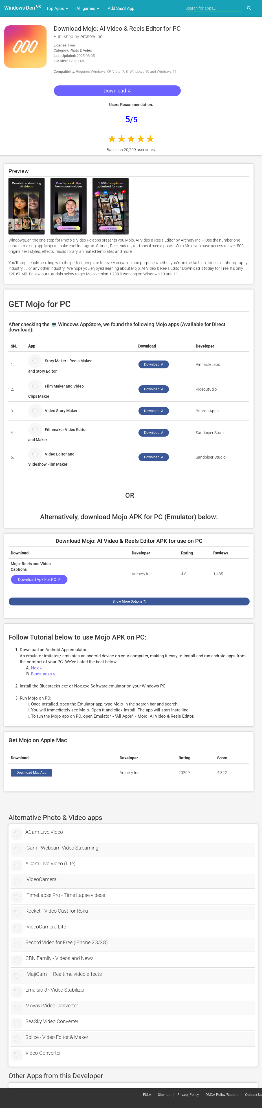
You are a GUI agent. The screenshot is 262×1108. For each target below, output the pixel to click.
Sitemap (164, 1095)
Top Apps (57, 8)
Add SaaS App (121, 8)
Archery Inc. (92, 36)
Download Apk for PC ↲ (39, 579)
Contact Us (253, 1095)
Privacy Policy (188, 1095)
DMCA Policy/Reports (222, 1095)
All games (87, 8)
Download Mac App (32, 773)
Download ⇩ (117, 91)
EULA (147, 1095)
